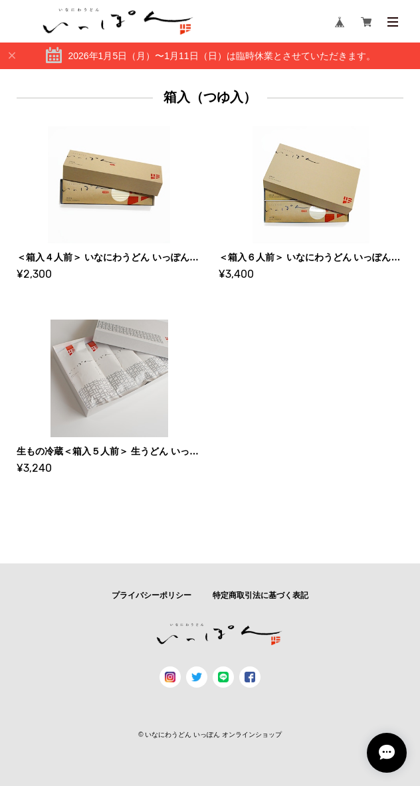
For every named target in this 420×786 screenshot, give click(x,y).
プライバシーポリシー (151, 595)
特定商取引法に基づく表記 (260, 595)
